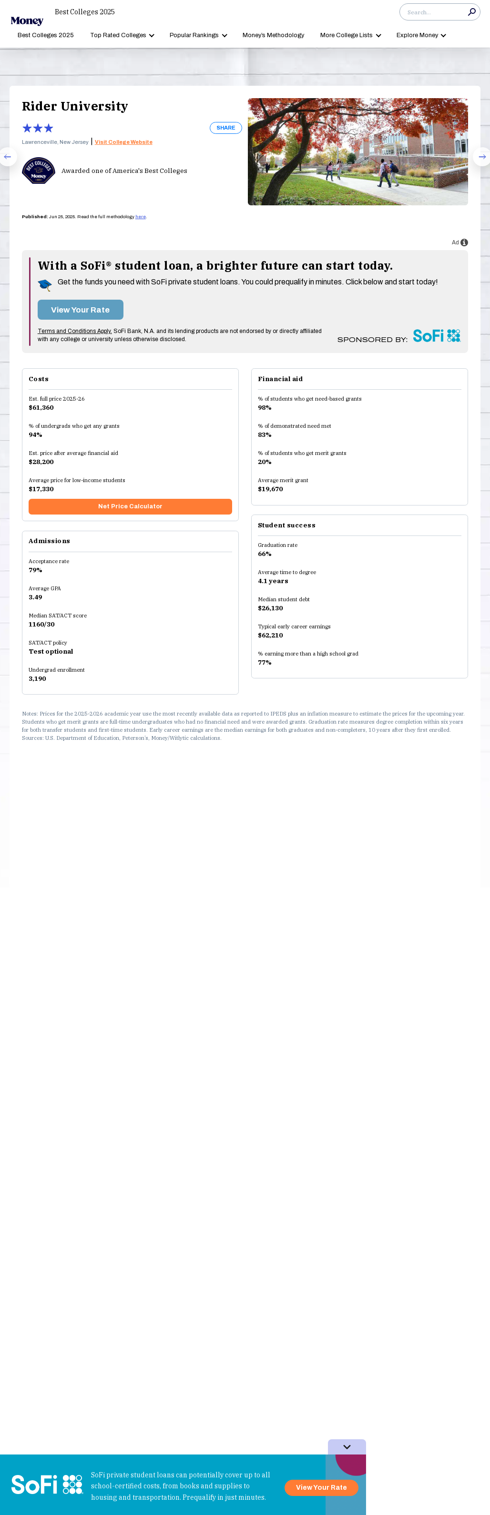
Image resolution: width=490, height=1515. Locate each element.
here (140, 216)
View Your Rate (80, 309)
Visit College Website (124, 142)
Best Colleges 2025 (85, 12)
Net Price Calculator (130, 506)
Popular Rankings (194, 35)
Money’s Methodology (273, 35)
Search (471, 11)
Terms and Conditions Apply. (75, 331)
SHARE (225, 128)
